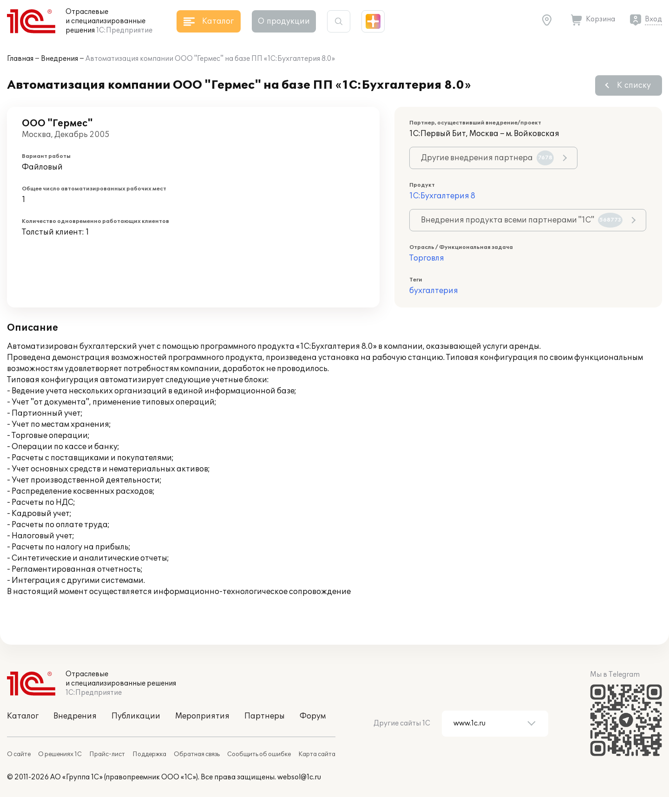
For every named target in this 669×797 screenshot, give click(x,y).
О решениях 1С (60, 754)
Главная (20, 59)
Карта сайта (316, 754)
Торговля (426, 258)
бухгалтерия (433, 290)
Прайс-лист (107, 754)
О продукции (284, 21)
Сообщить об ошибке (259, 754)
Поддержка (149, 754)
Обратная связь (197, 754)
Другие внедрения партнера (487, 157)
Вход (653, 19)
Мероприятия (202, 716)
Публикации (136, 716)
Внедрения (59, 59)
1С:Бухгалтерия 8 (442, 196)
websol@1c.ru (299, 777)
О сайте (19, 754)
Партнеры (264, 716)
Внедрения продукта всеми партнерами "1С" (522, 220)
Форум (313, 716)
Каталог (23, 716)
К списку (634, 85)
